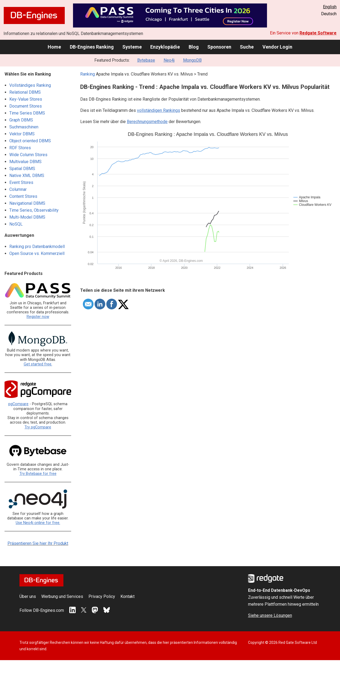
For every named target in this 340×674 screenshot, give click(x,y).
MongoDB (192, 60)
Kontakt (127, 596)
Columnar (18, 189)
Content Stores (23, 196)
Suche (247, 47)
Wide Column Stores (28, 154)
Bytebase (146, 60)
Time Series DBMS (27, 113)
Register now (38, 316)
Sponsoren (219, 47)
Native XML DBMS (26, 175)
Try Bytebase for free (37, 473)
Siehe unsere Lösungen (270, 615)
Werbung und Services (62, 596)
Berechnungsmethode (147, 121)
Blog (194, 47)
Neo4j (169, 60)
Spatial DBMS (22, 168)
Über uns (27, 596)
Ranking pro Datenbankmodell (37, 246)
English (330, 6)
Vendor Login (277, 47)
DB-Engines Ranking (92, 47)
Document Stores (25, 106)
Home (54, 47)
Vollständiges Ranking (30, 85)
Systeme (132, 47)
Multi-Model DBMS (27, 217)
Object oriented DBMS (30, 140)
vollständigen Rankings (158, 110)
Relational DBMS (25, 92)
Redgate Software (318, 33)
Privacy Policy (101, 596)
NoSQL (16, 224)
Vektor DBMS (22, 133)
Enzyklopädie (165, 47)
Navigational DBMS (27, 203)
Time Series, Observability (34, 210)
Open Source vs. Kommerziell (36, 253)
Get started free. (38, 364)
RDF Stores (20, 147)
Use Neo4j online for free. (38, 523)
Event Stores (21, 182)
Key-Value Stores (25, 99)
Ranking (87, 74)
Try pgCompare (38, 427)
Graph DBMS (21, 120)
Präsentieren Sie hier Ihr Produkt (37, 543)
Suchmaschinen (23, 126)
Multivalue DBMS (25, 161)
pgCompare (18, 404)
